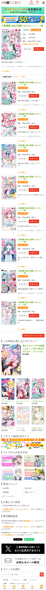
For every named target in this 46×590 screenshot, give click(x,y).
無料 (5, 583)
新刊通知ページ (29, 521)
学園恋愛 (6, 492)
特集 (25, 580)
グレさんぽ (20, 428)
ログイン (37, 3)
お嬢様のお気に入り (38, 428)
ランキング (16, 580)
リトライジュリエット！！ (7, 428)
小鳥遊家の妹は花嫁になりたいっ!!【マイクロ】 (38, 401)
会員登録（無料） (9, 509)
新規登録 (31, 3)
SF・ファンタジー (9, 496)
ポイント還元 (36, 30)
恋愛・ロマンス (30, 492)
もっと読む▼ (5, 71)
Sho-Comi (32, 38)
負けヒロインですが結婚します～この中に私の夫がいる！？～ (22, 401)
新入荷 (6, 580)
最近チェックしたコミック (19, 583)
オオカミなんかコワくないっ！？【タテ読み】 (7, 401)
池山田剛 (32, 34)
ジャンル (34, 580)
